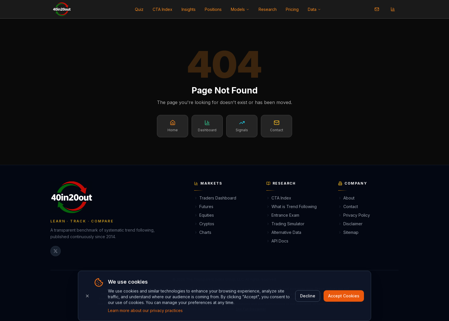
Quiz (139, 9)
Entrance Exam (282, 215)
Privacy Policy (354, 215)
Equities (204, 215)
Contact (348, 206)
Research (268, 9)
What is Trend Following (291, 206)
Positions (213, 9)
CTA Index (162, 9)
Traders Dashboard (215, 197)
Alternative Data (283, 232)
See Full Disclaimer (251, 309)
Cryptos (204, 223)
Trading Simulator (285, 223)
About (346, 197)
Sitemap (348, 232)
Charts (202, 232)
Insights (189, 9)
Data (314, 9)
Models (240, 9)
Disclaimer (350, 223)
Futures (203, 206)
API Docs (277, 240)
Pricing (292, 9)
